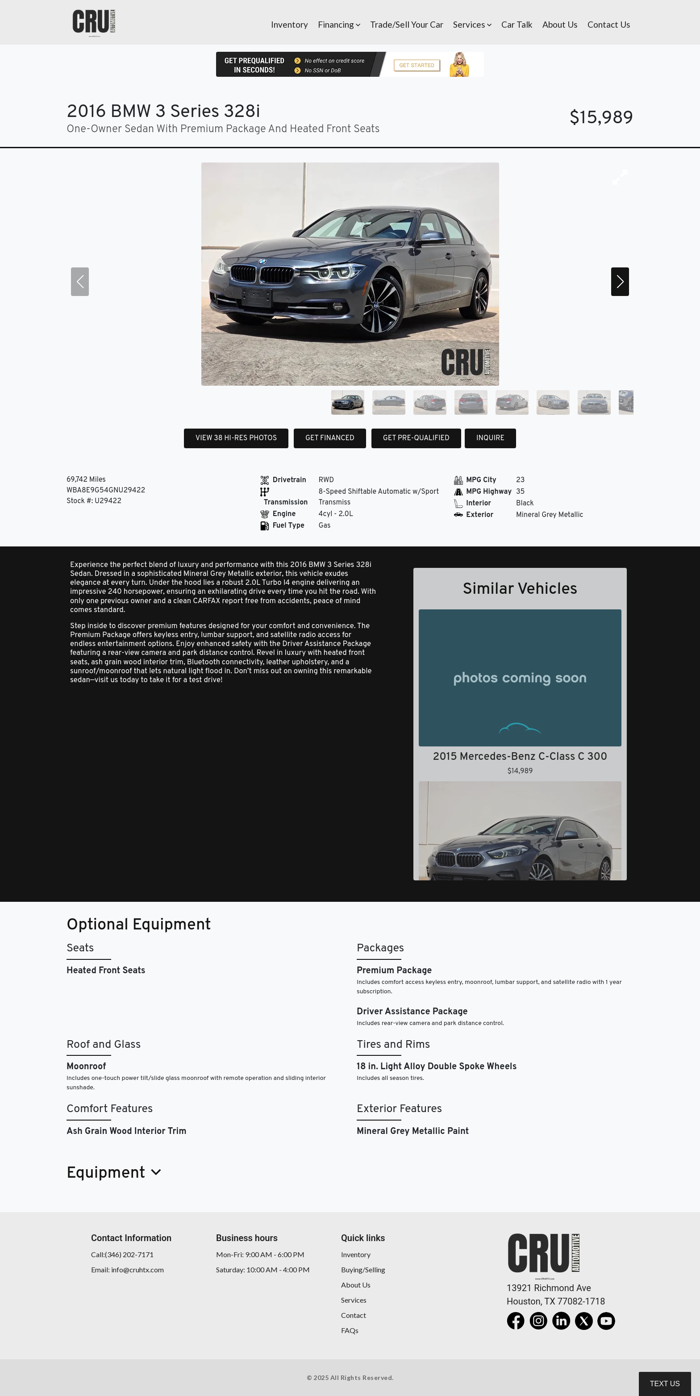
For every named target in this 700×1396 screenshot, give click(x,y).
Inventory (356, 1254)
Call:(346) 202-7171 (122, 1254)
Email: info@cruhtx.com (127, 1269)
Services (354, 1300)
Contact (353, 1315)
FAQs (349, 1330)
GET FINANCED (329, 438)
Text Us (665, 1384)
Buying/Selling (363, 1269)
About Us (356, 1284)
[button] (339, 22)
